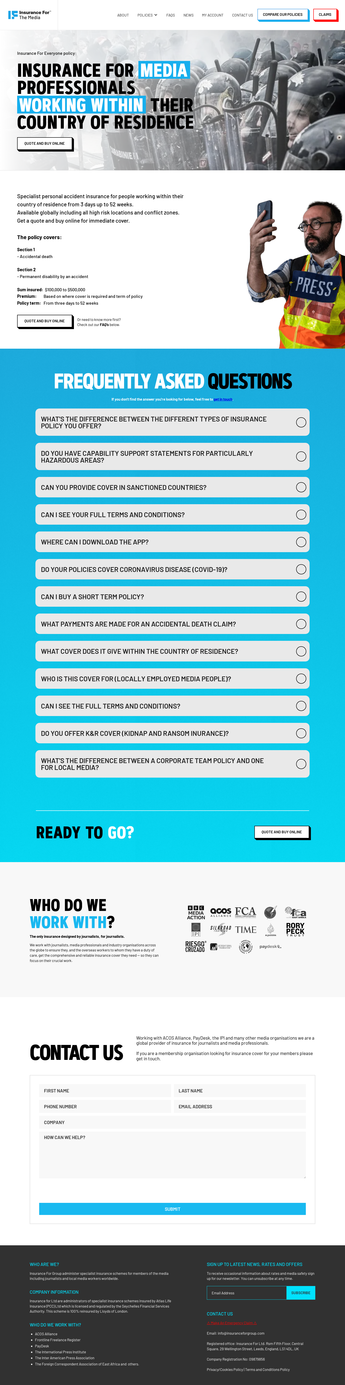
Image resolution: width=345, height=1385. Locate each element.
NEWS (189, 15)
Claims (325, 14)
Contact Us (242, 15)
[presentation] (72, 1189)
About (123, 15)
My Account (213, 15)
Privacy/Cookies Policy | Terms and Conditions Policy (248, 1369)
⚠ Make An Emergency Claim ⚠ (232, 1323)
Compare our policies (283, 14)
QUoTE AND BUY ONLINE (44, 143)
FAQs (170, 15)
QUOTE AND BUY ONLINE (282, 832)
